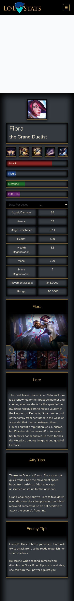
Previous (10, 350)
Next (64, 350)
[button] (11, 152)
